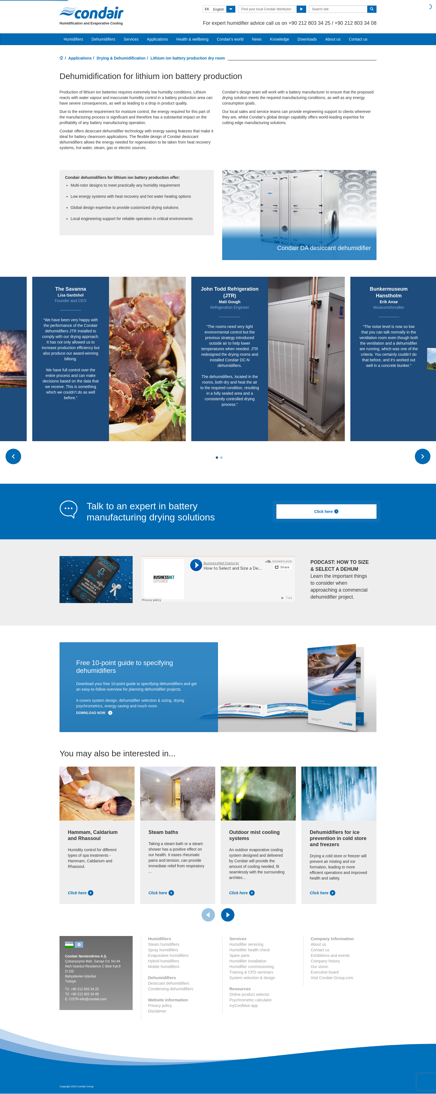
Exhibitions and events (330, 955)
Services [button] (131, 39)
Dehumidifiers (103, 39)
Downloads (307, 39)
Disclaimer (157, 1011)
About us (332, 39)
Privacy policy (160, 1005)
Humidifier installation (247, 961)
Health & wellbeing (192, 39)
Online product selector (249, 994)
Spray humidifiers (163, 950)
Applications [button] (157, 39)
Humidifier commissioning (251, 966)
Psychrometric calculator (250, 1000)
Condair (91, 12)
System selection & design (252, 978)
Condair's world (230, 39)
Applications (80, 58)
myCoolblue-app (243, 1005)
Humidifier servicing (246, 944)
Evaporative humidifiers (168, 955)
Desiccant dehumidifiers (169, 983)
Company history (325, 961)
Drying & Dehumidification (121, 58)
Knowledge (279, 39)
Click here (326, 511)
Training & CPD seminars (251, 972)
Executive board (324, 972)
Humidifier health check (249, 950)
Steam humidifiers (163, 944)
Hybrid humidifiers (163, 961)
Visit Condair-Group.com (332, 978)
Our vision (319, 966)
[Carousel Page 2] (221, 457)
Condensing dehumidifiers (170, 989)
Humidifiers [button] (73, 39)
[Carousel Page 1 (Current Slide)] (217, 457)
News (257, 39)
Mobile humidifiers (164, 966)
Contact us (358, 39)
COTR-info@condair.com (87, 999)
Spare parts (239, 955)
